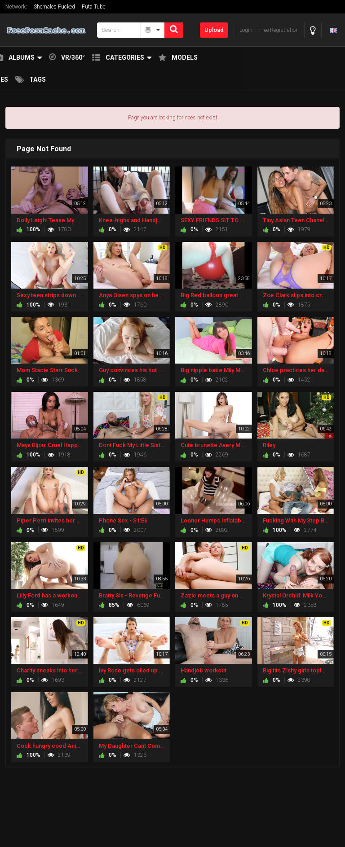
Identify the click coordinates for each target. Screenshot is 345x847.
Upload (214, 29)
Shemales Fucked (54, 7)
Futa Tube (93, 7)
